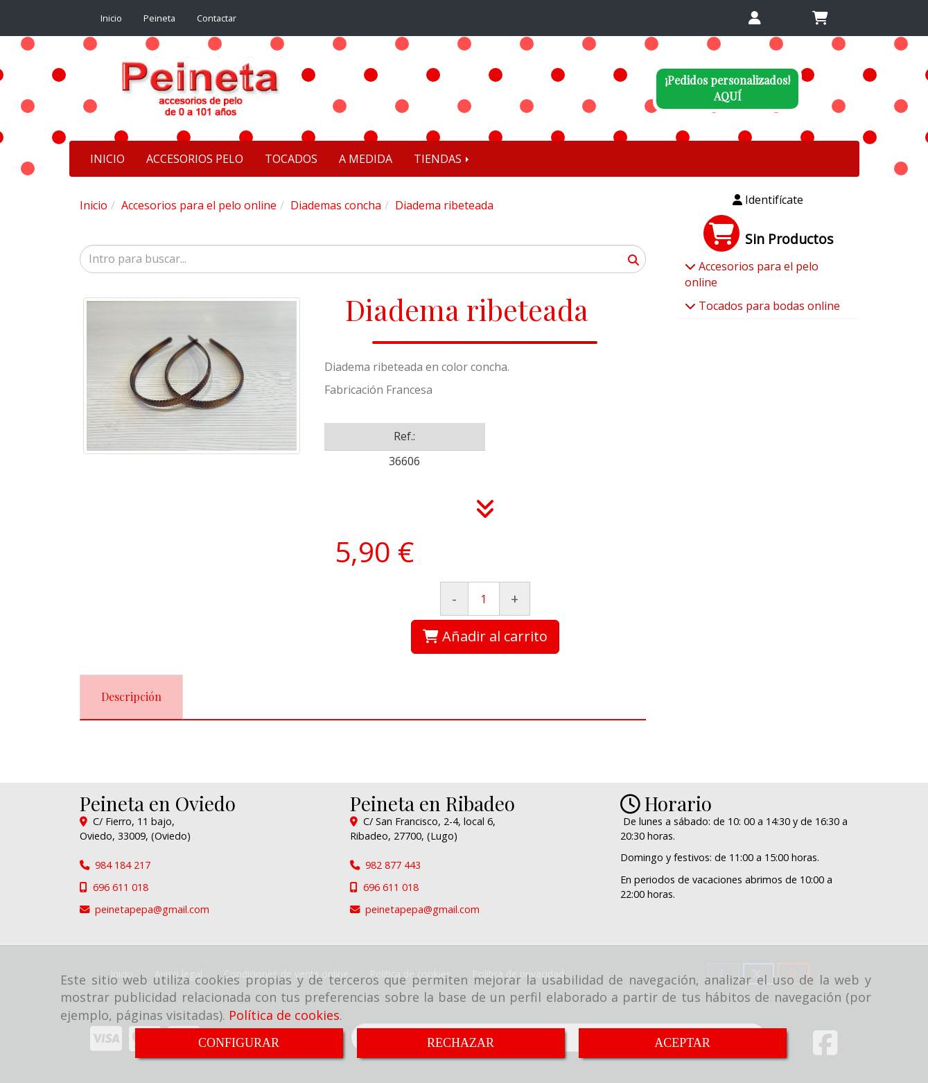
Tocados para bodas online (768, 305)
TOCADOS (291, 158)
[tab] (131, 697)
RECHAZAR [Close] (460, 1043)
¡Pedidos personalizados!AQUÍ (727, 88)
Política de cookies (284, 1015)
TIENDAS (442, 158)
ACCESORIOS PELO (194, 158)
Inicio (111, 18)
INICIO (107, 158)
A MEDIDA (365, 158)
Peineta (159, 18)
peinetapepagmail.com (152, 909)
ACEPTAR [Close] (682, 1043)
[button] (755, 18)
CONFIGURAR (238, 1043)
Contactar (216, 18)
